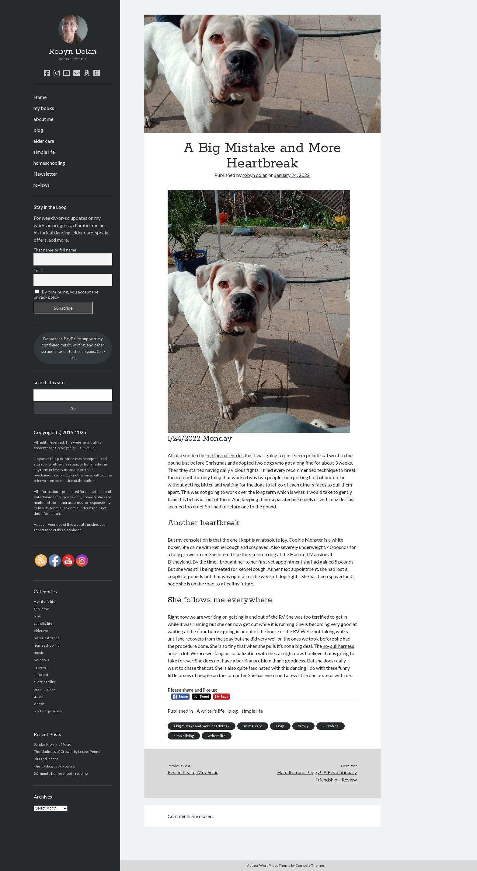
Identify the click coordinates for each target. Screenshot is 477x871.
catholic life (43, 623)
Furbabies (330, 726)
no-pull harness (338, 646)
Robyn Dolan (73, 52)
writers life (216, 735)
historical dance (47, 638)
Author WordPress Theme (269, 865)
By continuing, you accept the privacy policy (66, 294)
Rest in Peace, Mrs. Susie (193, 772)
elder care (43, 141)
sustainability (44, 682)
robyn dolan (254, 175)
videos (39, 703)
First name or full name (55, 249)
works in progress (48, 711)
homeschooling (49, 163)
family (303, 726)
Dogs (280, 726)
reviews (41, 185)
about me (43, 119)
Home (40, 97)
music (39, 652)
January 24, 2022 (292, 175)
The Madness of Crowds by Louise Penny (67, 751)
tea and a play (44, 689)
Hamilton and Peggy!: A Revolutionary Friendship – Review (317, 775)
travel (38, 696)
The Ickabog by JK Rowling (54, 766)
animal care (252, 726)
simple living (184, 735)
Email (39, 270)
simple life (44, 152)
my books (43, 108)
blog (38, 130)
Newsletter (45, 174)
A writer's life (44, 601)
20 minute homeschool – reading (61, 773)
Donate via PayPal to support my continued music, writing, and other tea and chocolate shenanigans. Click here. (73, 348)
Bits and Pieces (46, 759)
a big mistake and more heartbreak (201, 726)
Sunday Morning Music (52, 744)
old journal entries (225, 455)
